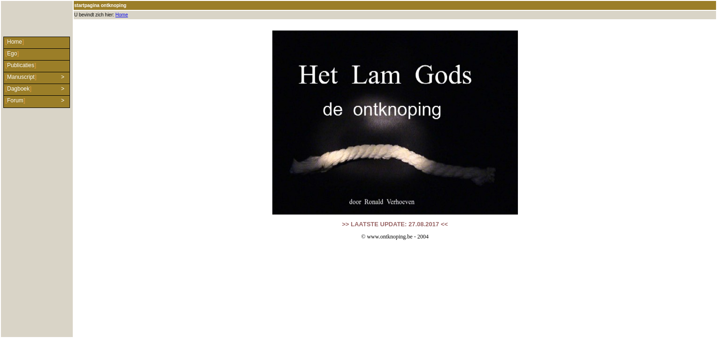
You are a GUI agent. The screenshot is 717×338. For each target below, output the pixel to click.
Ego (12, 53)
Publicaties (20, 65)
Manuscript (21, 77)
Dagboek (18, 88)
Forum (15, 100)
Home (122, 14)
